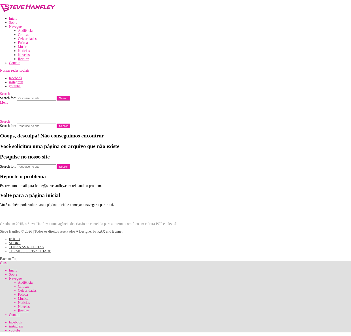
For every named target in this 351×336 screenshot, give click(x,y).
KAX (101, 231)
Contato (14, 63)
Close (4, 263)
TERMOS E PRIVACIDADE (30, 251)
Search (63, 98)
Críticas (23, 34)
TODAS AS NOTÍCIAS (26, 247)
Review (23, 59)
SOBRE (15, 243)
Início (13, 18)
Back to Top (8, 259)
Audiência (25, 30)
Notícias (24, 51)
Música (23, 47)
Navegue (15, 26)
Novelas (24, 55)
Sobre (13, 22)
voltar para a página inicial (47, 205)
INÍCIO (14, 239)
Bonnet (117, 231)
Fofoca (23, 43)
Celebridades (27, 39)
